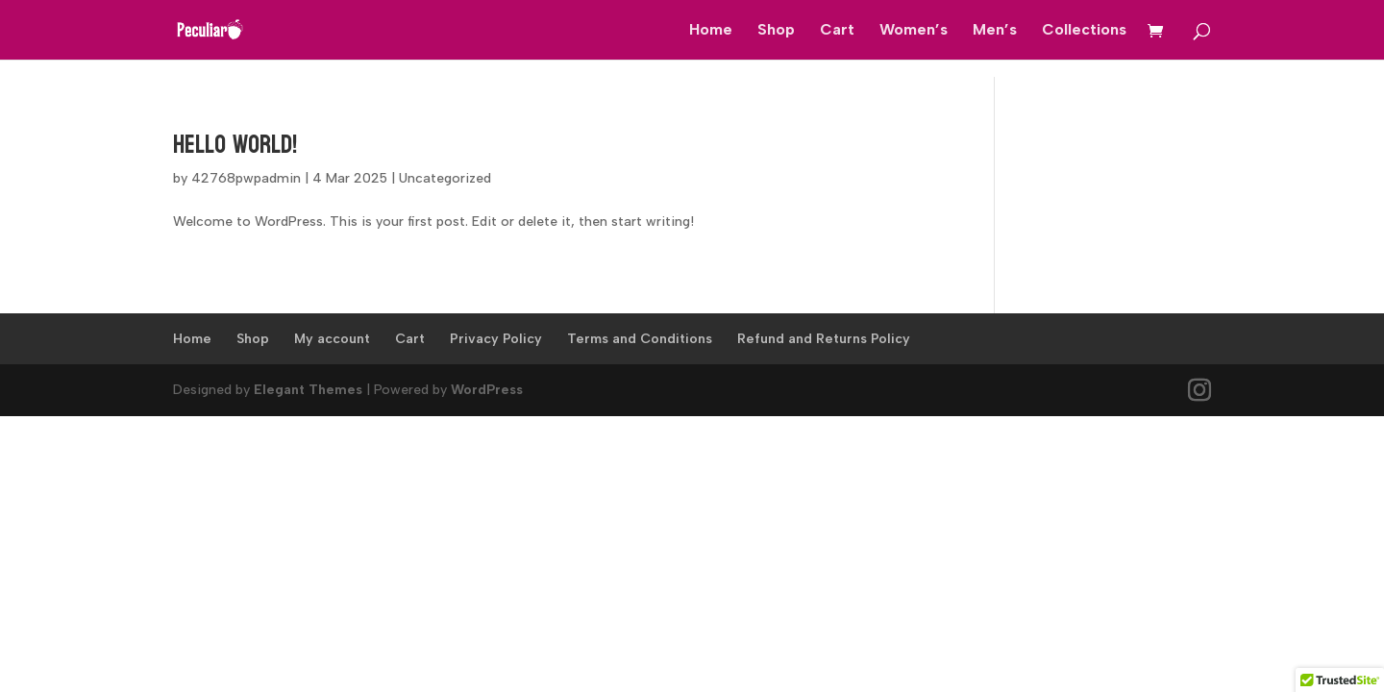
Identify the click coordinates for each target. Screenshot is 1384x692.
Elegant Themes (308, 390)
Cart (837, 30)
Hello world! (235, 144)
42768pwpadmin (246, 178)
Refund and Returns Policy (823, 339)
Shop (776, 30)
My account (332, 339)
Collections (1084, 30)
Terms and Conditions (639, 339)
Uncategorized (445, 178)
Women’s (913, 30)
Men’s (995, 30)
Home (710, 30)
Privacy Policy (496, 339)
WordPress (487, 390)
